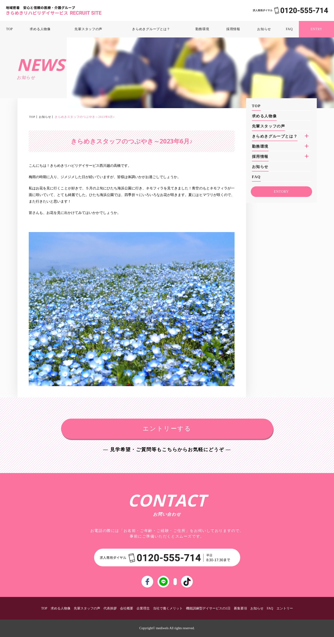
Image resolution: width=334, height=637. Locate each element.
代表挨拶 (110, 608)
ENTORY (281, 191)
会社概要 (126, 608)
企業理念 (143, 608)
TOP (9, 29)
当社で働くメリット (168, 608)
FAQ (289, 29)
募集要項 (240, 608)
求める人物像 (40, 29)
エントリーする (167, 428)
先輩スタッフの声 (88, 29)
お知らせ (264, 29)
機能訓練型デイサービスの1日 (208, 608)
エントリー (284, 608)
